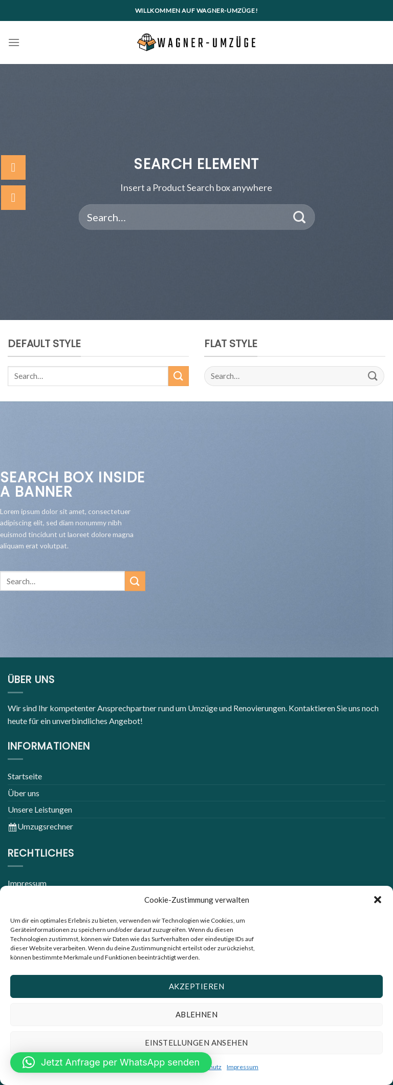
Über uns (23, 793)
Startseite (25, 776)
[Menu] (14, 42)
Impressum (242, 1067)
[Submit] (300, 217)
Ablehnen (197, 1014)
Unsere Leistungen (40, 809)
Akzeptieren (196, 986)
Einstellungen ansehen (196, 1042)
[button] (378, 900)
